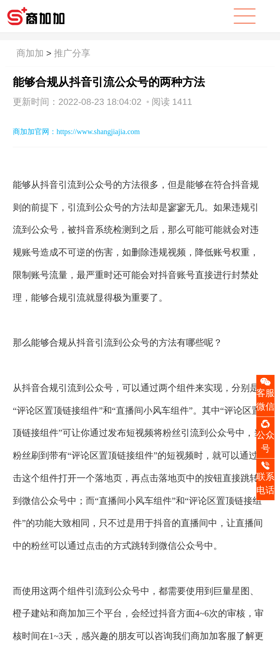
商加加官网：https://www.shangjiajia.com (76, 132)
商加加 (30, 53)
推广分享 (72, 53)
